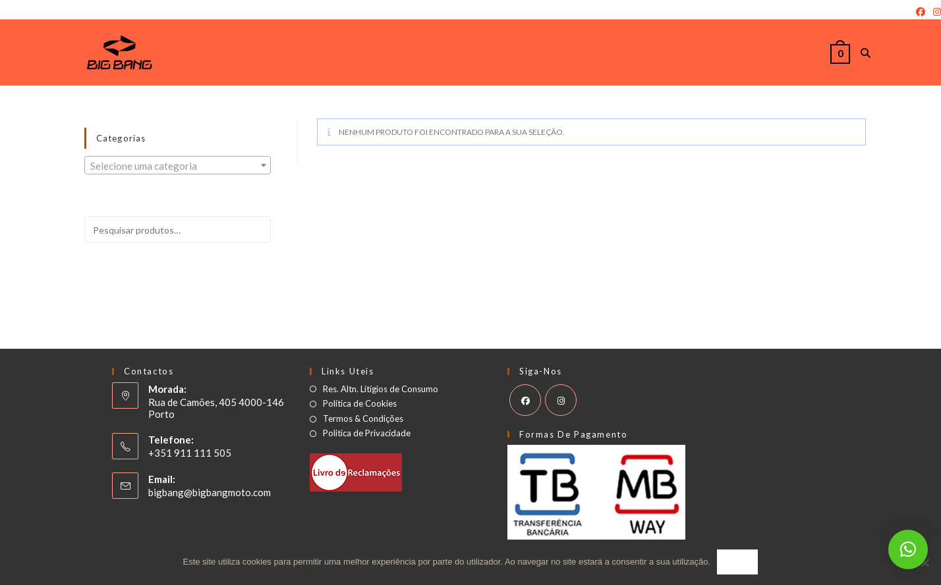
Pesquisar (230, 266)
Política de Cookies (360, 404)
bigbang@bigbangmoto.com (209, 492)
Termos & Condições (363, 419)
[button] (908, 549)
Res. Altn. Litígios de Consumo (380, 389)
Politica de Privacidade (367, 433)
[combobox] (177, 165)
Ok (737, 562)
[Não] (924, 562)
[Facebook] (920, 11)
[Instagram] (935, 11)
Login (11, 12)
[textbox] (177, 166)
